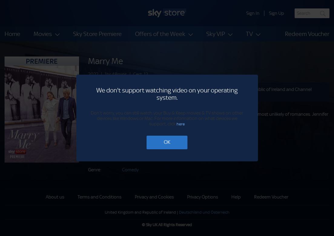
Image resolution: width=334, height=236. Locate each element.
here (181, 124)
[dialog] (167, 118)
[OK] (167, 142)
